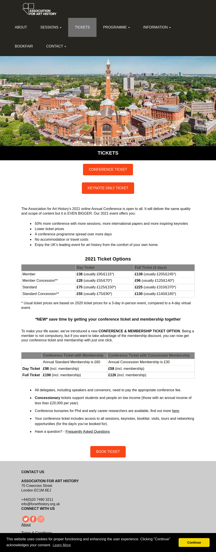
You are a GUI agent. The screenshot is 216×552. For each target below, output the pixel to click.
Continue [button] (194, 542)
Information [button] (157, 27)
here (175, 411)
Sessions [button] (51, 27)
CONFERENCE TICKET (108, 169)
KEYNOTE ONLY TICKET (108, 188)
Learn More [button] (62, 545)
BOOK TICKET (108, 452)
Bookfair (24, 46)
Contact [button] (56, 46)
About (21, 27)
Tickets (82, 27)
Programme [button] (116, 27)
